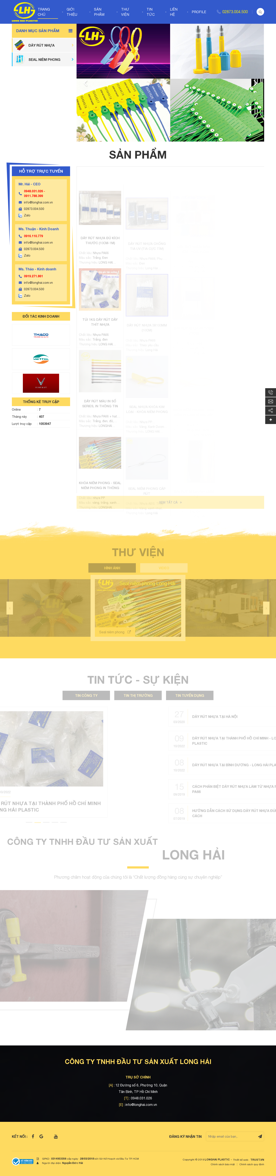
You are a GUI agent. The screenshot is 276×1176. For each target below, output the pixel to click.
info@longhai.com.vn (38, 202)
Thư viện (125, 11)
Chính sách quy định (251, 1164)
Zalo (27, 215)
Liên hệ (173, 11)
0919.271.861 (33, 276)
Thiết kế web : (241, 1159)
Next (255, 82)
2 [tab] (170, 136)
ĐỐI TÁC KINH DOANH (41, 316)
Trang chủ (44, 11)
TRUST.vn (257, 1159)
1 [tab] (165, 136)
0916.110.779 (33, 236)
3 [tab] (175, 136)
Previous (85, 82)
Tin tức (151, 11)
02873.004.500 (235, 11)
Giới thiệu (72, 11)
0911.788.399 (33, 196)
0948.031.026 (33, 191)
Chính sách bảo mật (223, 1164)
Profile (199, 12)
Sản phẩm (99, 11)
